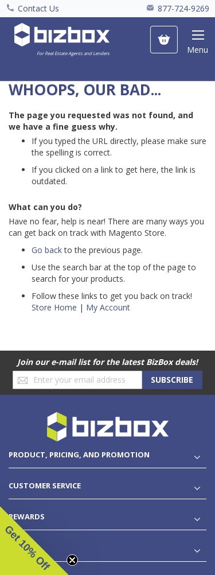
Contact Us (38, 8)
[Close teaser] (72, 560)
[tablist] (107, 454)
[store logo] (62, 40)
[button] (34, 540)
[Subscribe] (172, 380)
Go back (47, 249)
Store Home (54, 307)
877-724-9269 (183, 8)
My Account (108, 307)
